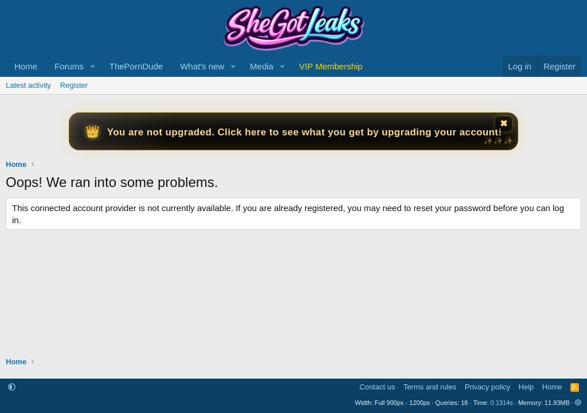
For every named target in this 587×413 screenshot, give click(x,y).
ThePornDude (136, 66)
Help (526, 387)
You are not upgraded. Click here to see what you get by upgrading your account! (304, 132)
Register (74, 85)
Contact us (377, 387)
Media (261, 66)
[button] (93, 66)
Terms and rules (430, 387)
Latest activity (28, 85)
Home (25, 66)
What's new (202, 66)
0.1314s (502, 402)
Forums (69, 66)
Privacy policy (487, 387)
